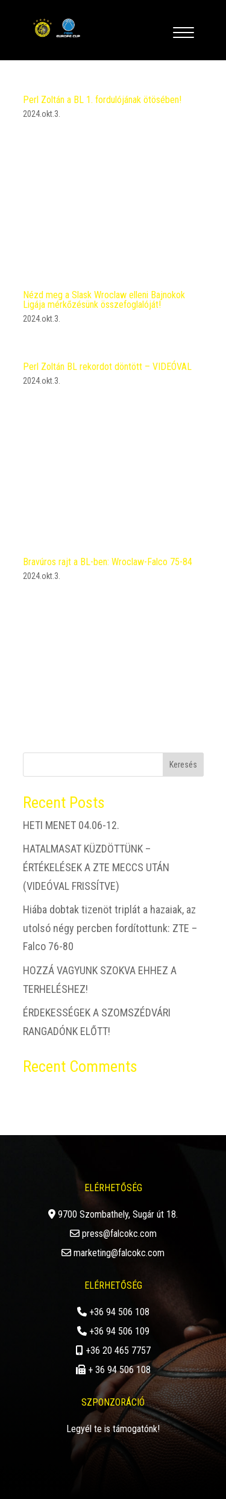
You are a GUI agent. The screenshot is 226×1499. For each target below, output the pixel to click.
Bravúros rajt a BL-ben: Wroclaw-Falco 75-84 (107, 562)
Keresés (183, 764)
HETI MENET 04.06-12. (71, 825)
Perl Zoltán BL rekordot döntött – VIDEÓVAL (107, 366)
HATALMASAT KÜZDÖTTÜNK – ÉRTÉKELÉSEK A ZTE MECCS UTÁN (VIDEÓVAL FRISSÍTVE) (96, 867)
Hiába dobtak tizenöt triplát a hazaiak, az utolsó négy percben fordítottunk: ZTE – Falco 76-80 (110, 928)
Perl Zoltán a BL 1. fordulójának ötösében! (102, 99)
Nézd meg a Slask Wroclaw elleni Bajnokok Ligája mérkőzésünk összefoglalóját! (104, 299)
